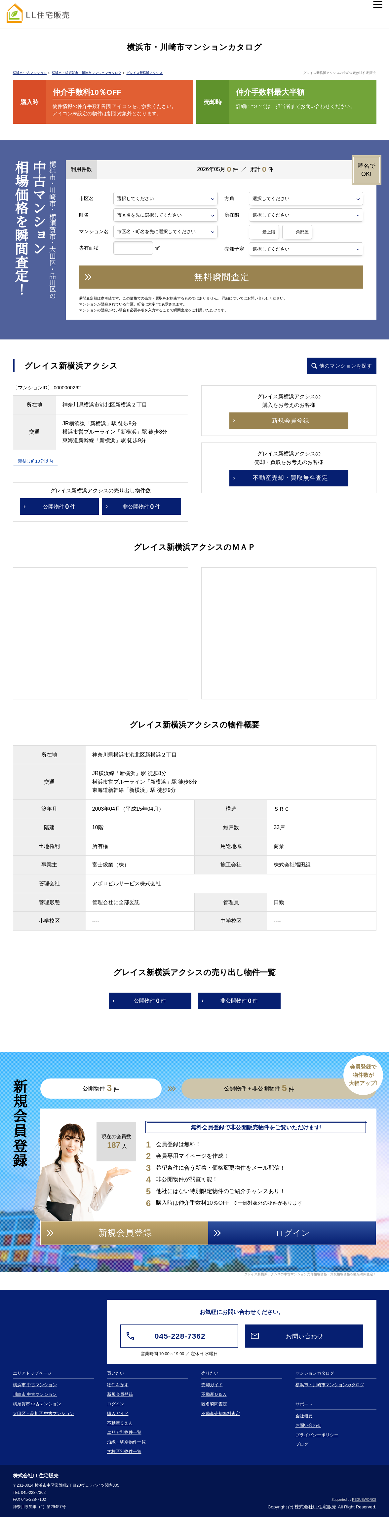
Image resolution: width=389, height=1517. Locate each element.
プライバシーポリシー (316, 1435)
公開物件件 (59, 506)
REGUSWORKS (364, 1499)
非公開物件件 (141, 506)
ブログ (301, 1444)
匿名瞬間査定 (214, 1404)
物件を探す (118, 1385)
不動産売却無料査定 (220, 1413)
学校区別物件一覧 (124, 1451)
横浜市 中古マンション (30, 73)
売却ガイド (212, 1385)
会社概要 (304, 1416)
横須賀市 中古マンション (37, 1404)
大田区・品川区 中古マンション (43, 1413)
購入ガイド (118, 1413)
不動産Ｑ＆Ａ (120, 1423)
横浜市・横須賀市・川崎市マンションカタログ (86, 73)
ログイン (115, 1404)
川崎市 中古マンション (35, 1394)
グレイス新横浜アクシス (144, 73)
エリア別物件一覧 (124, 1432)
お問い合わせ (308, 1425)
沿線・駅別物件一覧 (126, 1442)
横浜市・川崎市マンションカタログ (329, 1385)
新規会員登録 (120, 1394)
